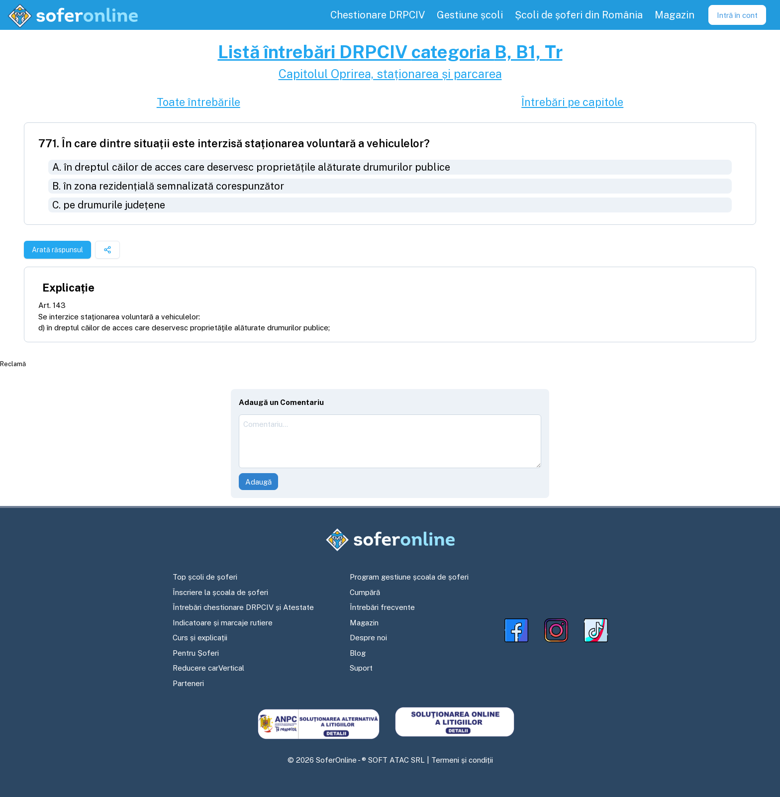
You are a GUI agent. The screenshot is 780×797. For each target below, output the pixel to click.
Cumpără (365, 592)
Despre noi (368, 637)
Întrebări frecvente (382, 607)
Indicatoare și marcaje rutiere (223, 622)
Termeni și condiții (462, 760)
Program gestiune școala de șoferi (409, 577)
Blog (358, 653)
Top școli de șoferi (205, 577)
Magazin (364, 622)
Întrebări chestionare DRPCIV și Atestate (243, 607)
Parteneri (188, 683)
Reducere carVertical (208, 668)
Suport (361, 668)
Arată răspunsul (57, 250)
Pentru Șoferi (196, 653)
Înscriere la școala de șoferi (220, 592)
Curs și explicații (200, 637)
